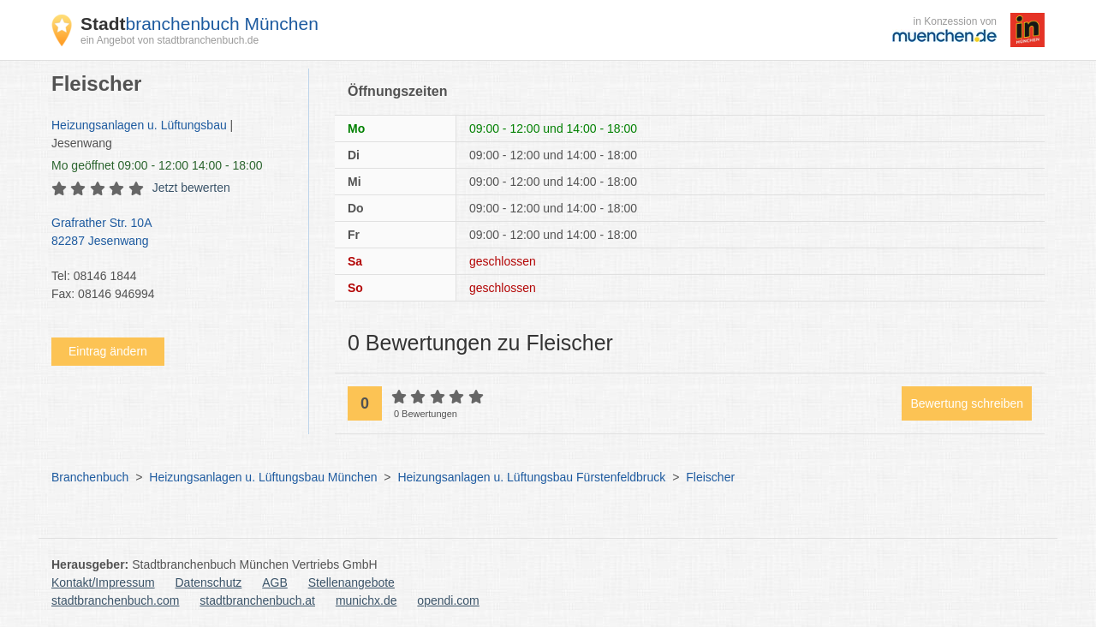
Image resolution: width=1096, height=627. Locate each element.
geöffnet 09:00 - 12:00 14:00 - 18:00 (157, 165)
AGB (275, 582)
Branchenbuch (89, 477)
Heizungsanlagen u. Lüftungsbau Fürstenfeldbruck (531, 477)
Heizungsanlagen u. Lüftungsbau (139, 125)
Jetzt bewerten (191, 187)
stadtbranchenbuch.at (257, 600)
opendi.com (448, 600)
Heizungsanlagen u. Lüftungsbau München (263, 477)
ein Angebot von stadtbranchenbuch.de (169, 40)
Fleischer (710, 477)
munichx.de (366, 600)
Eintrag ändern (107, 351)
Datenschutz (209, 582)
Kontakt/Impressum (103, 582)
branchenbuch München (199, 23)
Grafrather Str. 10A (171, 233)
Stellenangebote (351, 582)
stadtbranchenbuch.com (115, 600)
